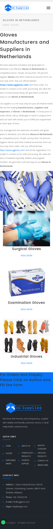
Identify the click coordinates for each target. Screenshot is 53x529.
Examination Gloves (26, 302)
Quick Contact (6, 391)
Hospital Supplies (26, 462)
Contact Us (43, 460)
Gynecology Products (27, 454)
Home (6, 25)
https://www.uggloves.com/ (12, 150)
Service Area (43, 465)
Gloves (9, 453)
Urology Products (42, 454)
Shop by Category (42, 447)
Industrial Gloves (26, 356)
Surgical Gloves (26, 248)
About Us (26, 446)
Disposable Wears (11, 462)
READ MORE (26, 255)
